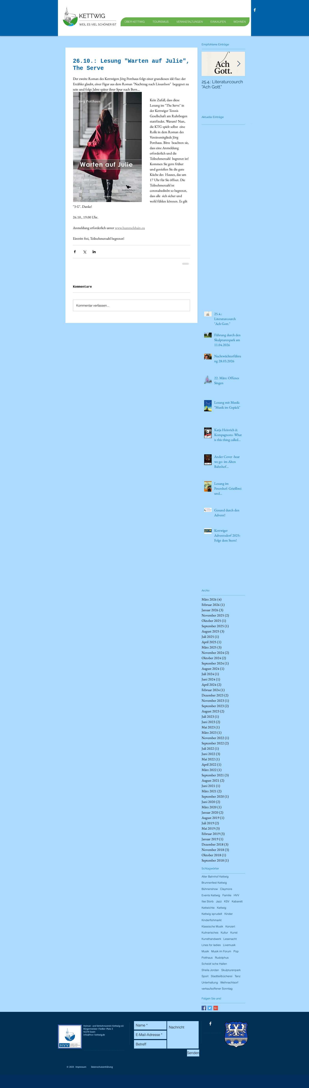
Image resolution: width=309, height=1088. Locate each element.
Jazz (219, 901)
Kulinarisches (210, 932)
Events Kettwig (211, 895)
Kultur (224, 932)
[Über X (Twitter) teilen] (84, 252)
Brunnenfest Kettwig (214, 882)
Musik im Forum (221, 951)
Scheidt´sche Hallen (214, 963)
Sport (205, 976)
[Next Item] (238, 64)
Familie (226, 895)
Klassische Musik (212, 926)
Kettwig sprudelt (212, 914)
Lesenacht (230, 939)
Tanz (237, 976)
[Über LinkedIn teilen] (94, 252)
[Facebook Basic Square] (204, 1008)
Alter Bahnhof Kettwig (215, 876)
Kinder (228, 914)
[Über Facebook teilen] (75, 252)
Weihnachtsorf (229, 982)
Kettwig (221, 907)
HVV (236, 895)
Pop (236, 951)
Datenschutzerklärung (102, 1066)
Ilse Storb (208, 901)
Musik (205, 951)
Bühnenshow (210, 889)
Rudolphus (222, 957)
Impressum (80, 1066)
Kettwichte (208, 907)
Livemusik (229, 945)
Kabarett (237, 901)
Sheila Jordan (210, 970)
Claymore (226, 889)
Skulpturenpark (231, 970)
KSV (226, 901)
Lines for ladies (211, 945)
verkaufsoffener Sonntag (217, 988)
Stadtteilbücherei (221, 976)
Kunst (233, 932)
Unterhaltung (210, 982)
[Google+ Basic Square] (215, 1008)
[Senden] (193, 1053)
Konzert (230, 926)
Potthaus (207, 957)
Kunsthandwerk (211, 939)
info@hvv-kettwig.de (94, 1034)
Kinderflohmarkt (212, 920)
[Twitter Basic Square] (210, 1008)
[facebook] (254, 9)
